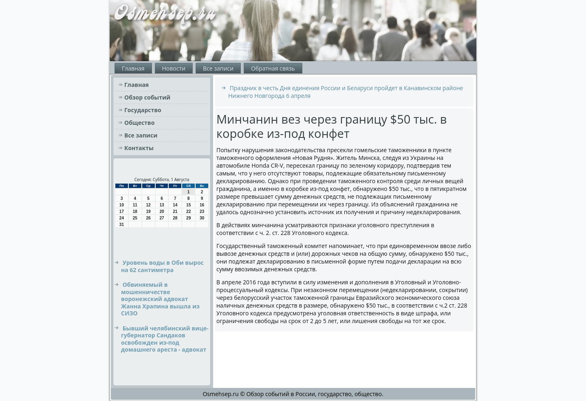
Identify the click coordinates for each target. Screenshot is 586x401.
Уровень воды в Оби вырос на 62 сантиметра (162, 266)
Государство (142, 110)
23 (202, 211)
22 (188, 211)
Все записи (218, 68)
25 (135, 218)
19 (148, 211)
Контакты (139, 148)
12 (148, 205)
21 (175, 211)
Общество (139, 122)
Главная (133, 68)
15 (188, 205)
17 (121, 211)
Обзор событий (147, 97)
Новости (173, 68)
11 (135, 205)
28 (175, 218)
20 (161, 211)
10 (121, 205)
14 (175, 205)
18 (135, 211)
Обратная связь (273, 68)
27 (161, 218)
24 (121, 218)
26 (148, 218)
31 (121, 224)
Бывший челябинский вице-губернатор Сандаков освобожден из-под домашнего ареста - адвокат (164, 339)
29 (188, 218)
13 (161, 205)
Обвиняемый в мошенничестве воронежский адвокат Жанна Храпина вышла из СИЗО (160, 299)
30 (202, 218)
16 (202, 205)
